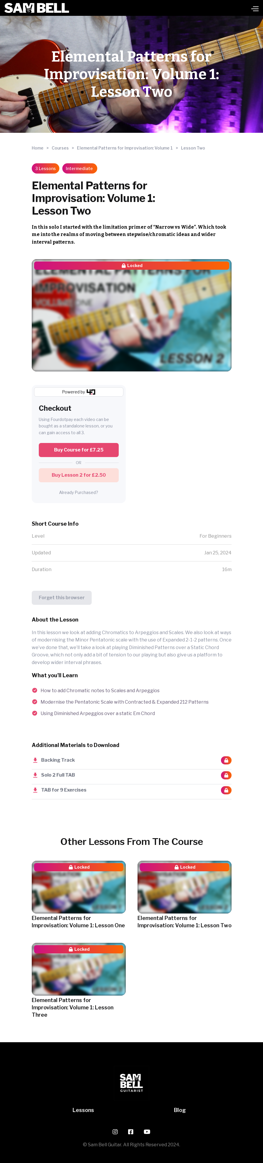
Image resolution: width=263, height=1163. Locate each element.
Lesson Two (193, 147)
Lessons (83, 1110)
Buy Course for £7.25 (78, 450)
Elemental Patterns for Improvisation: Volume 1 (125, 147)
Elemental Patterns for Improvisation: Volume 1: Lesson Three (72, 1007)
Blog (180, 1110)
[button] (164, 8)
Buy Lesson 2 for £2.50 (79, 475)
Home (37, 147)
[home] (36, 8)
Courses (60, 147)
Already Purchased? (78, 492)
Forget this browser (62, 597)
